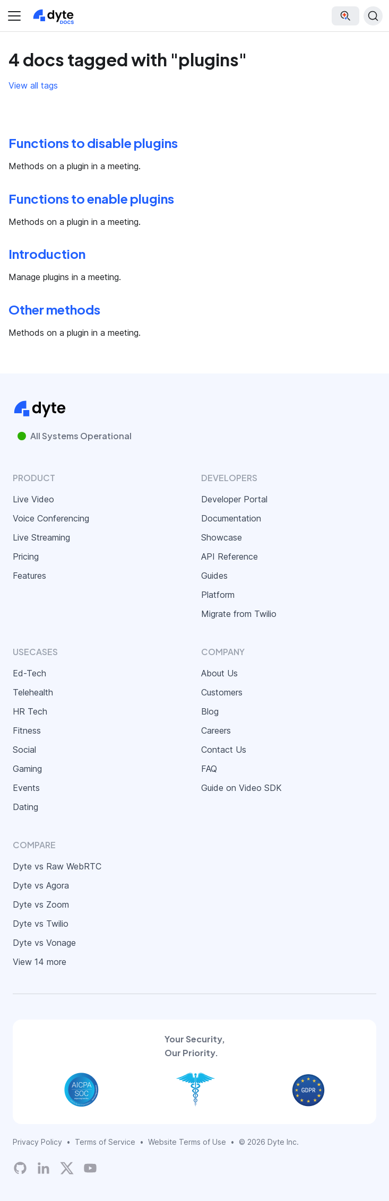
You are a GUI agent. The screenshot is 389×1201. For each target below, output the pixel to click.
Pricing (26, 556)
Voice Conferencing (51, 518)
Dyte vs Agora (41, 885)
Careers (216, 730)
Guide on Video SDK (241, 787)
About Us (219, 673)
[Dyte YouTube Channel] (90, 1168)
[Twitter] (66, 1168)
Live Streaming (41, 537)
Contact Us (223, 749)
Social (24, 749)
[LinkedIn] (43, 1168)
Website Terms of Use (187, 1141)
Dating (25, 807)
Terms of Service (105, 1141)
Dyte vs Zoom (41, 904)
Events (26, 787)
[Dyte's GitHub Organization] (20, 1168)
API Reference (229, 556)
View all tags (33, 85)
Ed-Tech (29, 673)
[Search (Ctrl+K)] (373, 15)
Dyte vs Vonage (44, 942)
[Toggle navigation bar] (14, 16)
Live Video (33, 499)
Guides (214, 575)
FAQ (209, 768)
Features (29, 575)
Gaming (27, 768)
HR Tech (30, 711)
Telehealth (33, 692)
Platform (218, 594)
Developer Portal (234, 499)
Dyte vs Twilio (40, 923)
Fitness (27, 730)
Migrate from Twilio (238, 613)
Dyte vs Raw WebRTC (57, 866)
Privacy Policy (37, 1141)
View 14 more (39, 961)
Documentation (231, 518)
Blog (210, 711)
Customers (222, 692)
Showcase (221, 537)
